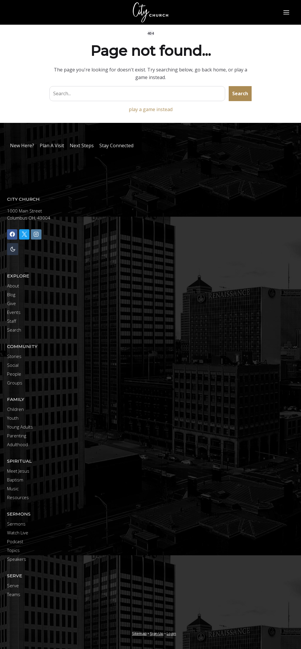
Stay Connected (116, 145)
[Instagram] (36, 234)
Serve (13, 585)
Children (15, 409)
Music (13, 488)
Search (240, 93)
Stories (14, 356)
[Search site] (137, 93)
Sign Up (156, 633)
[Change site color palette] (12, 249)
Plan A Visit (52, 145)
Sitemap (139, 633)
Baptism (15, 480)
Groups (14, 383)
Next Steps (82, 145)
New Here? (22, 145)
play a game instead (151, 109)
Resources (18, 497)
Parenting (16, 436)
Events (14, 312)
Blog (11, 294)
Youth (13, 418)
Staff (11, 321)
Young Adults (20, 427)
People (14, 374)
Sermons (16, 524)
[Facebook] (12, 234)
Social (13, 365)
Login (171, 633)
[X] (24, 234)
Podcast (15, 541)
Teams (13, 594)
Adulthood (17, 444)
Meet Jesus (18, 471)
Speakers (16, 559)
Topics (13, 550)
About (13, 286)
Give (11, 303)
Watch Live (17, 533)
